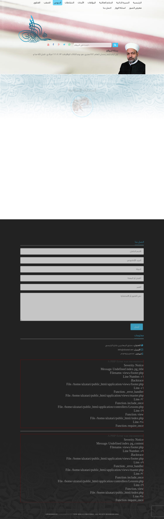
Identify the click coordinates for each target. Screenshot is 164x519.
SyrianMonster (65, 514)
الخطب (47, 2)
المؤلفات (92, 2)
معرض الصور (135, 8)
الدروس (57, 2)
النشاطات (69, 2)
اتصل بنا (107, 8)
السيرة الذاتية (122, 2)
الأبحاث (81, 2)
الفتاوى (37, 2)
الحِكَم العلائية (106, 2)
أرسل (133, 325)
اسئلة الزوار (120, 8)
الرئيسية (137, 2)
